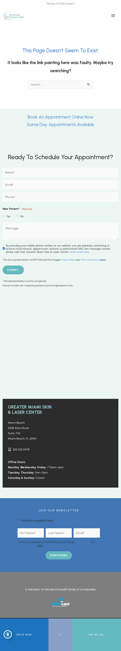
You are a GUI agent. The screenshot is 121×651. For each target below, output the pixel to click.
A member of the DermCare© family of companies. (60, 589)
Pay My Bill (97, 634)
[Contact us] (60, 635)
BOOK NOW (24, 634)
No (22, 216)
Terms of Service (89, 259)
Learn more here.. (79, 252)
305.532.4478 (21, 449)
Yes (8, 216)
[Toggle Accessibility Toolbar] (8, 634)
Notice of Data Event (60, 3)
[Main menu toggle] (113, 15)
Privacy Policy (68, 259)
